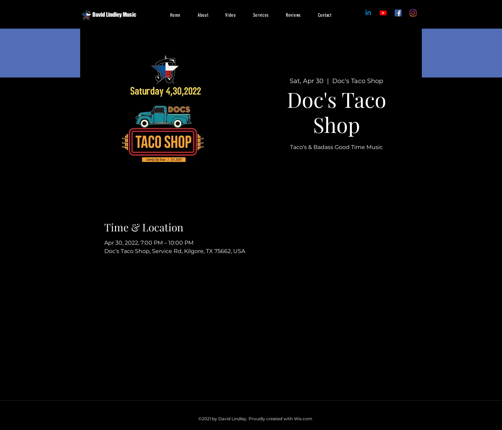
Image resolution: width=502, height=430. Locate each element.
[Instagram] (413, 12)
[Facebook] (383, 12)
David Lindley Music (114, 14)
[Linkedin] (368, 12)
